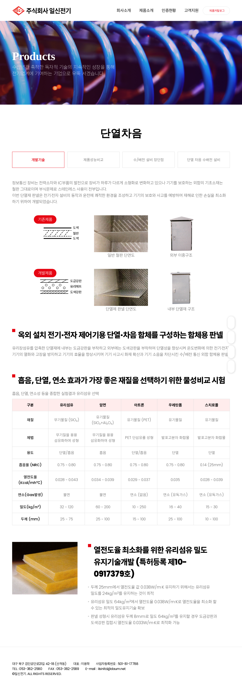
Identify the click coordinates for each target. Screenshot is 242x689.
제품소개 (146, 10)
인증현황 (169, 10)
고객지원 (191, 10)
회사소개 (124, 10)
